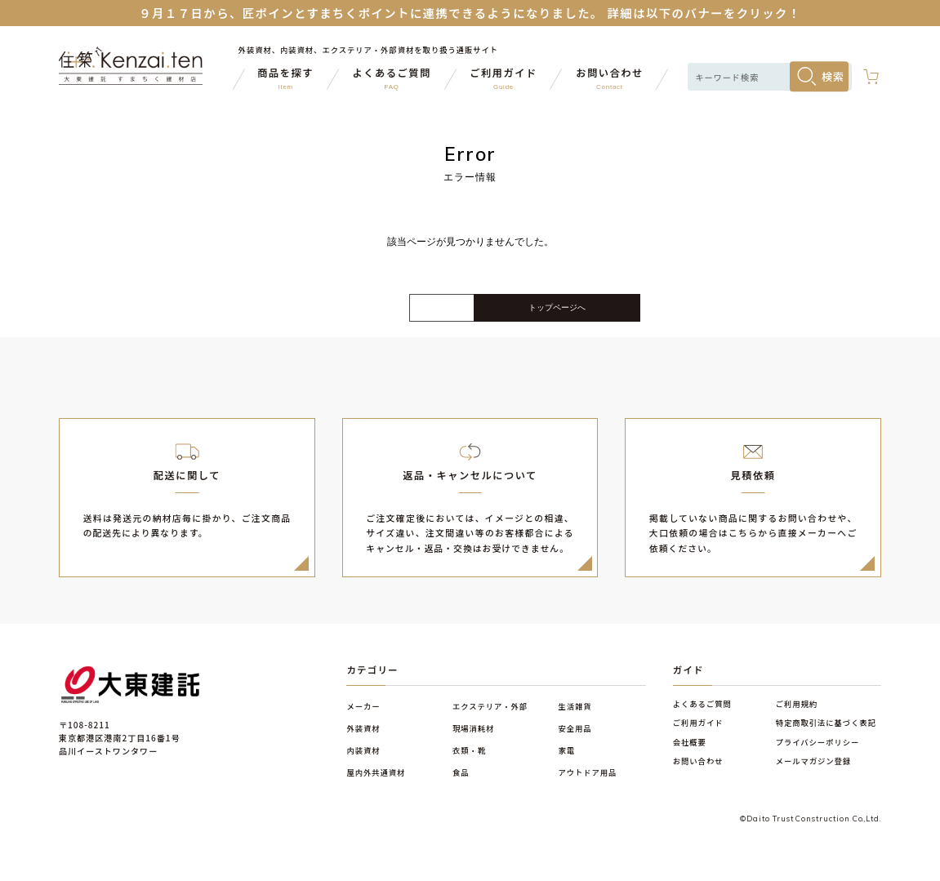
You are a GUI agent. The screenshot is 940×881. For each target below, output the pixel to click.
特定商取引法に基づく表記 (826, 734)
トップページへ (599, 313)
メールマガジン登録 (814, 772)
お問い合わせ (698, 772)
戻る (340, 314)
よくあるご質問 (702, 715)
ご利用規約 (796, 715)
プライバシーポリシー (818, 753)
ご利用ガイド (698, 734)
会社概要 (689, 753)
